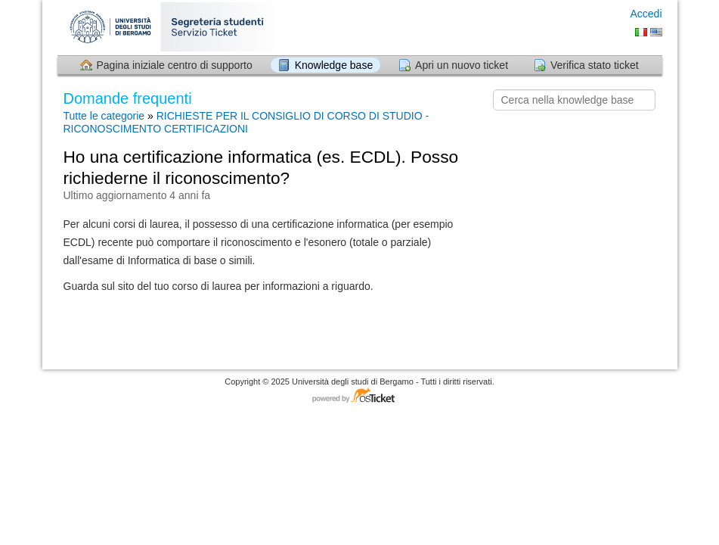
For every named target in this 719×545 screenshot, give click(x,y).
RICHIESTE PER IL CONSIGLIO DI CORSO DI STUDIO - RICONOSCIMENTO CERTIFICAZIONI (246, 122)
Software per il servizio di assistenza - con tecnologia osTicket (360, 396)
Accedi (646, 14)
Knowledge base (334, 65)
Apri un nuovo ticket (461, 65)
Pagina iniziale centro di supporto (175, 65)
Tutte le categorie (104, 116)
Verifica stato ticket (594, 65)
